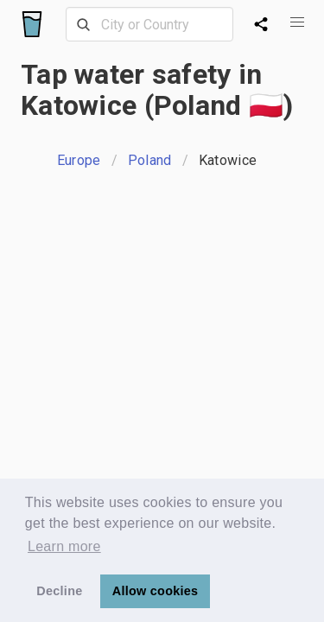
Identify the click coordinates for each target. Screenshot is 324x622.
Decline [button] (59, 591)
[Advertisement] (162, 362)
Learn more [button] (64, 546)
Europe (79, 160)
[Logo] (32, 24)
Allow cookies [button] (155, 591)
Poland (150, 160)
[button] (296, 22)
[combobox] (149, 24)
